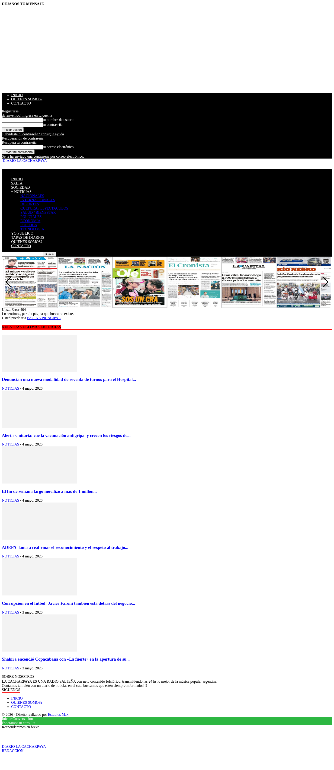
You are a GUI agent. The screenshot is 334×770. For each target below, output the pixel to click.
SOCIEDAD (20, 187)
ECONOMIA (30, 221)
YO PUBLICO (22, 233)
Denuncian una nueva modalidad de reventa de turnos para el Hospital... (69, 379)
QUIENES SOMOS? (26, 99)
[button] (325, 282)
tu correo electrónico (58, 147)
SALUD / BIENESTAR (38, 212)
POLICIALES (31, 217)
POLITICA (28, 225)
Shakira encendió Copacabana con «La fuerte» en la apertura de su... (66, 659)
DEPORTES (29, 204)
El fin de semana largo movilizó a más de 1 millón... (49, 491)
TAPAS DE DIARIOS (27, 237)
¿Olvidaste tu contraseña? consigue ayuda (33, 134)
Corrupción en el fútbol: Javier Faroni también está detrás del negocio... (68, 603)
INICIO (17, 95)
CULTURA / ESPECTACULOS (44, 208)
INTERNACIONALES (37, 200)
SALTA (16, 183)
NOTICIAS (10, 388)
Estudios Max (58, 714)
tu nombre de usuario (58, 120)
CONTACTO (21, 103)
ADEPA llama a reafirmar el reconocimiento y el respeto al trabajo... (65, 547)
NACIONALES (32, 196)
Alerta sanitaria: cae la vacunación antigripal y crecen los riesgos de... (66, 435)
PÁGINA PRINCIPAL (44, 318)
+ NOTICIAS (21, 192)
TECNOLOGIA (32, 229)
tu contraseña (53, 125)
